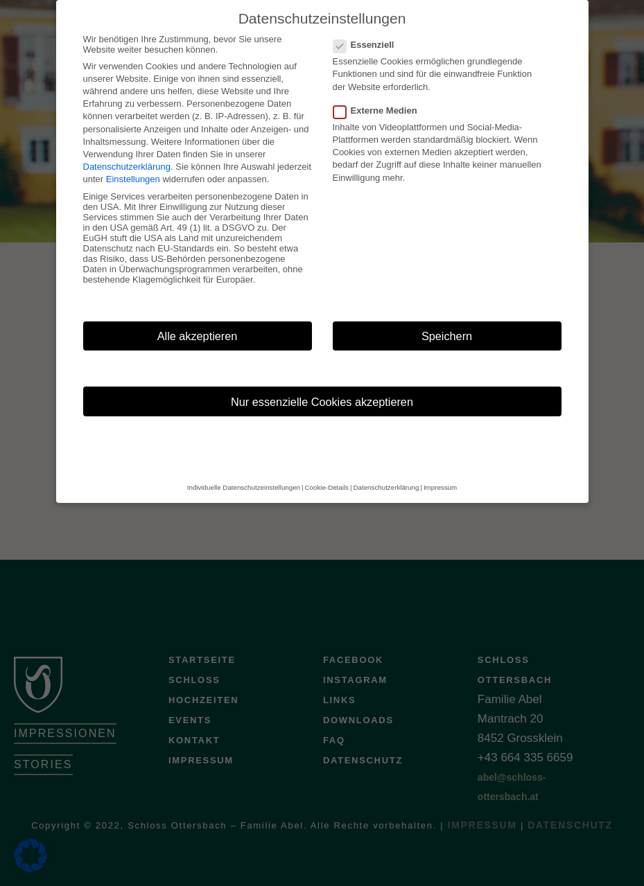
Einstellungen (133, 162)
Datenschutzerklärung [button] (386, 471)
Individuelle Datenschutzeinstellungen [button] (243, 471)
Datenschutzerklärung (127, 149)
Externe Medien (379, 93)
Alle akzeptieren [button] (197, 318)
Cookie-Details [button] (327, 471)
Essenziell (368, 27)
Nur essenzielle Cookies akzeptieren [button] (322, 384)
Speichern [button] (446, 318)
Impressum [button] (440, 471)
